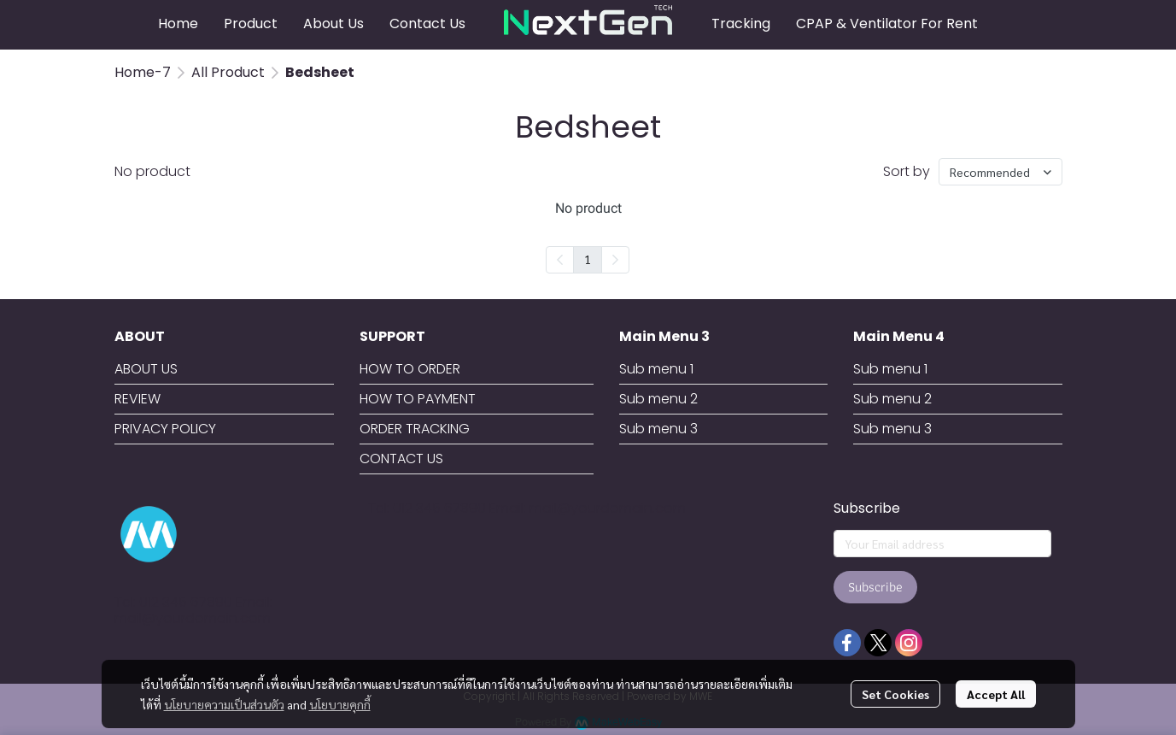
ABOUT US (146, 369)
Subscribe (875, 586)
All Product (228, 72)
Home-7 (142, 72)
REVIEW (137, 399)
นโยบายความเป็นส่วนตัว (224, 704)
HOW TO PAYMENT (418, 399)
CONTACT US (401, 458)
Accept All (996, 694)
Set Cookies (895, 694)
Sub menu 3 (658, 428)
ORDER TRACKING (415, 428)
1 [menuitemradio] (587, 259)
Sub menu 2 (658, 399)
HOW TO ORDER (410, 369)
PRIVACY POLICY (165, 428)
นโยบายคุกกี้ (340, 704)
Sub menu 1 (656, 369)
